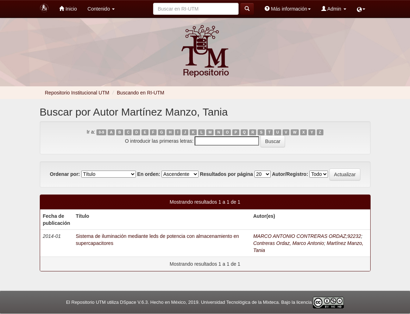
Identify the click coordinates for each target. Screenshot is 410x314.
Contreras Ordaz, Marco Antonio (288, 243)
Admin (333, 9)
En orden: (148, 174)
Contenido (101, 9)
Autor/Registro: (290, 174)
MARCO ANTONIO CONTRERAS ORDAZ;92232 (307, 236)
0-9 (101, 132)
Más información (288, 9)
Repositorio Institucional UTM (77, 93)
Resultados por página (226, 174)
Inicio (68, 9)
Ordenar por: (65, 174)
